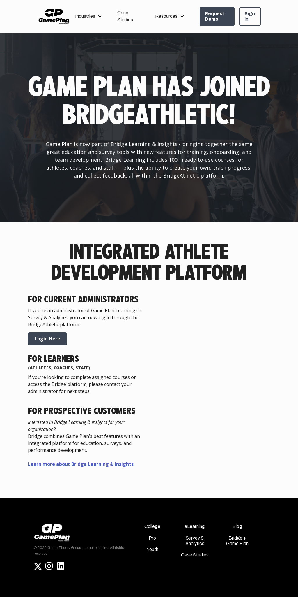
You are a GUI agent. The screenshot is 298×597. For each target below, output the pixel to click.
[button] (88, 16)
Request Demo (214, 16)
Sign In (249, 16)
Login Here (47, 339)
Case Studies (125, 16)
